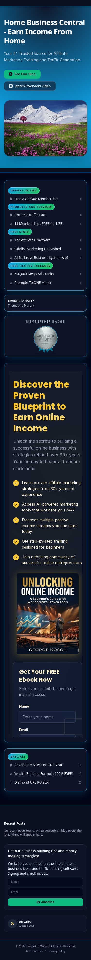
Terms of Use (34, 951)
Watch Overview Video (30, 86)
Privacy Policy (56, 951)
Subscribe (45, 902)
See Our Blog (22, 74)
